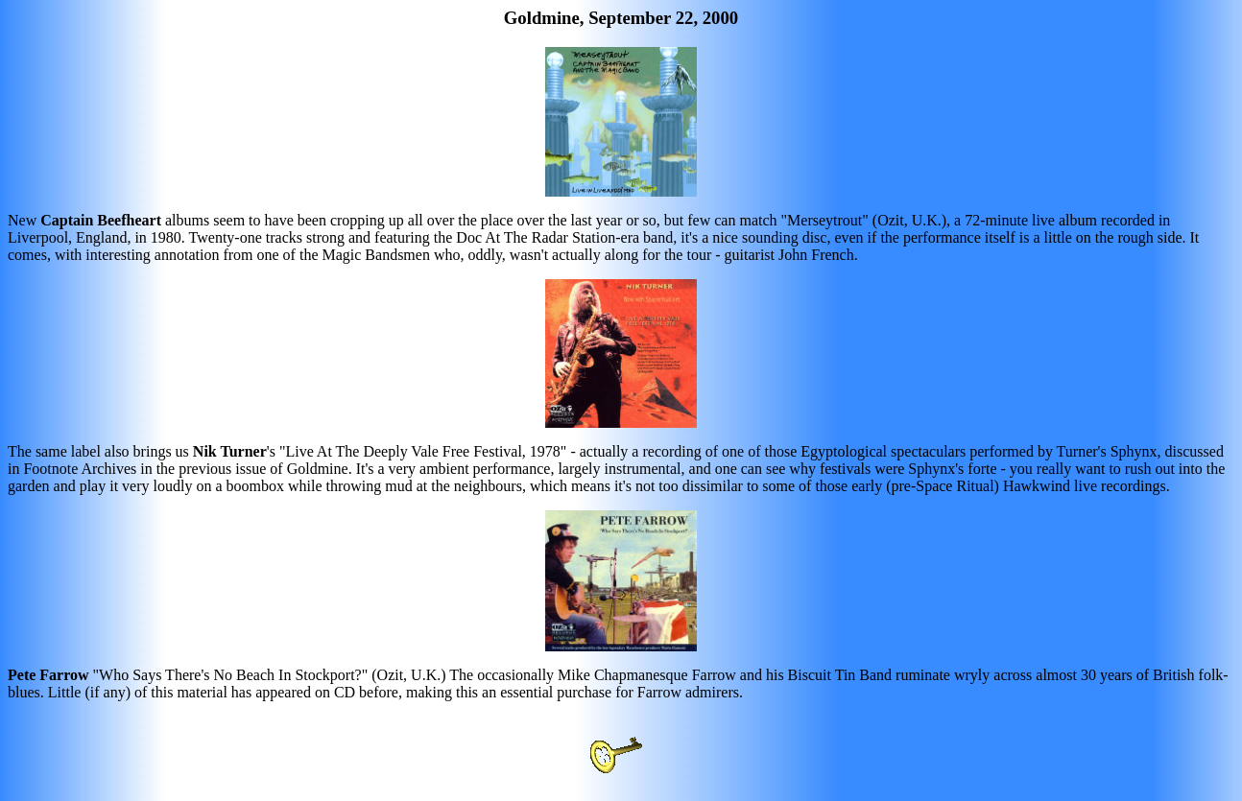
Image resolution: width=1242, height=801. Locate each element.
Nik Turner (230, 451)
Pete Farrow (48, 675)
